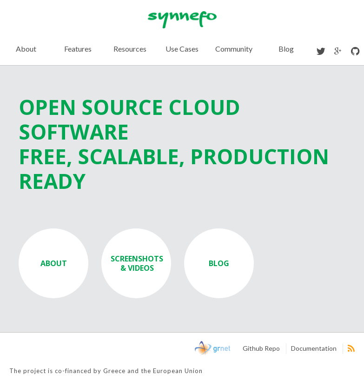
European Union (42, 349)
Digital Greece (117, 349)
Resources (129, 48)
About (26, 48)
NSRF (171, 349)
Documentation (314, 348)
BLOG (219, 263)
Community (233, 48)
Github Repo (261, 348)
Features (78, 48)
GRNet (212, 349)
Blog (286, 48)
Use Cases (182, 48)
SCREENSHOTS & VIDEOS (137, 264)
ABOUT (53, 263)
